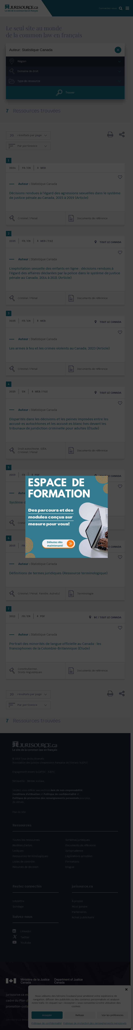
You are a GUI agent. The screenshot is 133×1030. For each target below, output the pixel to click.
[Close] (105, 473)
